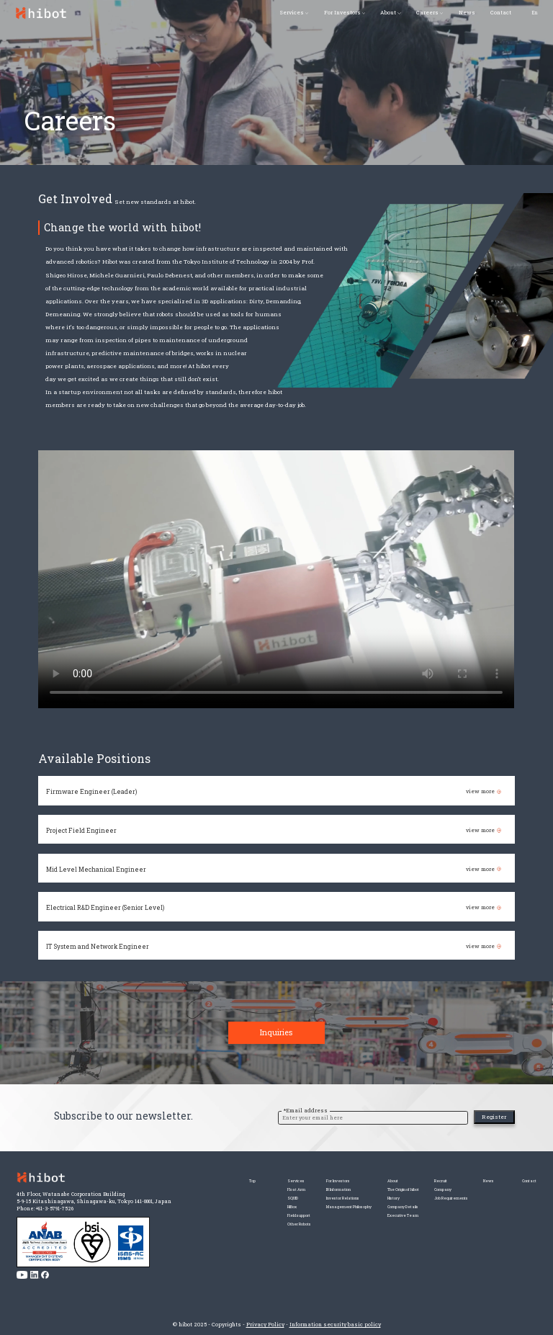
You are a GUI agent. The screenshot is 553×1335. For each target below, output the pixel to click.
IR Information (287, 1192)
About (388, 12)
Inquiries (276, 1046)
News (467, 12)
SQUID (225, 1204)
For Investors (342, 12)
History (361, 1204)
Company (427, 1192)
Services (291, 12)
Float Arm (230, 1192)
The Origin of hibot (375, 1192)
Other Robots (234, 1238)
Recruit (424, 1181)
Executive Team (373, 1226)
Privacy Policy (265, 1324)
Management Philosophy (302, 1215)
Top (184, 1181)
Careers (427, 12)
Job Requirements (438, 1204)
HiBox (225, 1215)
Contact (500, 12)
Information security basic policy (335, 1324)
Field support (235, 1226)
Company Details (374, 1215)
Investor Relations (294, 1204)
